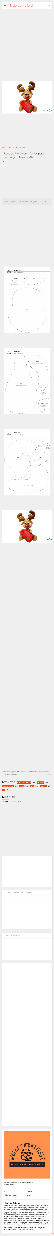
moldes (9, 147)
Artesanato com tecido (19, 147)
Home (3, 147)
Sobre (29, 1195)
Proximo (49, 775)
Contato (29, 1191)
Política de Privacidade (10, 1195)
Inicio (5, 1191)
